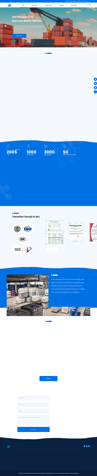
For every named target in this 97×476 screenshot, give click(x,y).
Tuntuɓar (74, 5)
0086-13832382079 (72, 1)
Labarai (61, 5)
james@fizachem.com (84, 1)
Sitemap (66, 473)
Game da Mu (48, 5)
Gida (23, 5)
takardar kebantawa (74, 473)
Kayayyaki (35, 5)
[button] (79, 43)
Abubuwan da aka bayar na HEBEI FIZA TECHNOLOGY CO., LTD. (42, 473)
